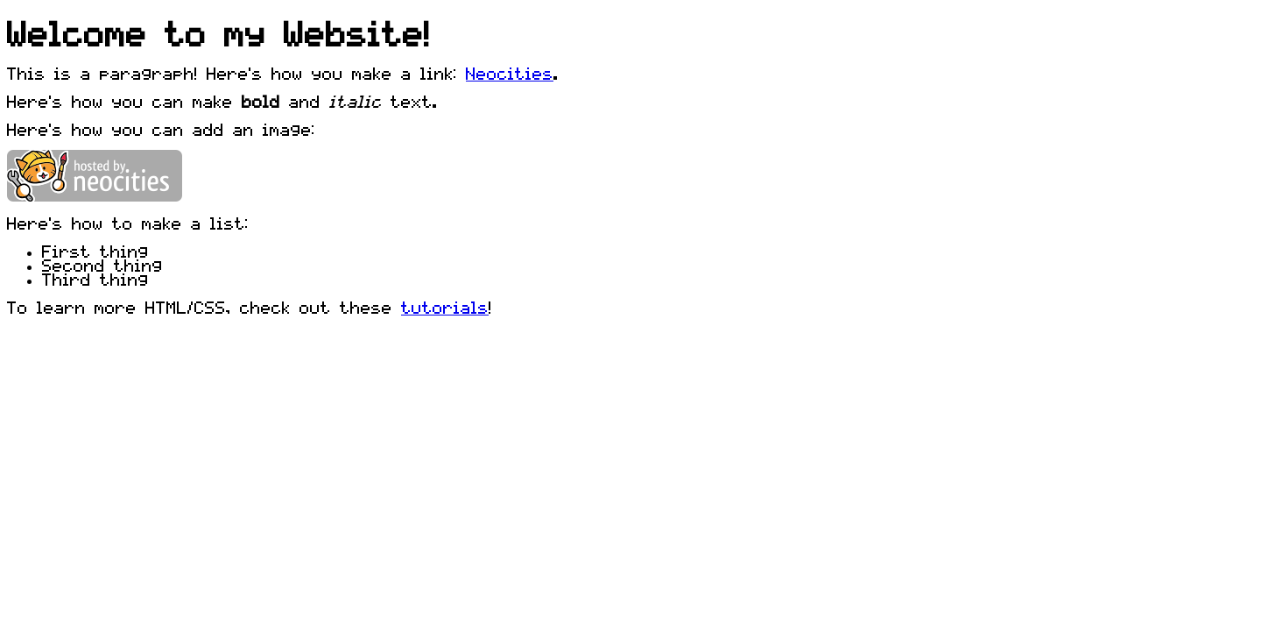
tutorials (445, 307)
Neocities (509, 73)
